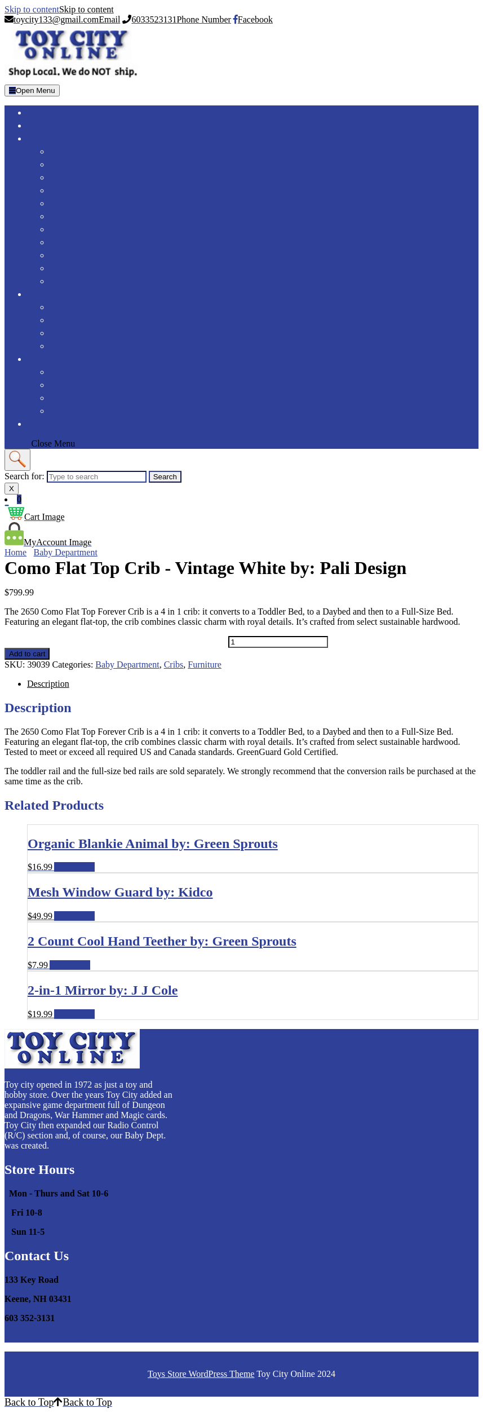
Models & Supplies (93, 410)
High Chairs (77, 215)
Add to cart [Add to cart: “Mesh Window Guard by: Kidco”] (74, 916)
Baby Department (66, 552)
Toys (38, 293)
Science (67, 345)
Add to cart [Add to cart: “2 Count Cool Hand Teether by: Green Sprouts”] (70, 965)
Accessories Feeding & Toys (114, 228)
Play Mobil (75, 319)
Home (41, 111)
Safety (64, 241)
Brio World (75, 332)
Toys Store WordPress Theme (201, 1374)
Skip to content (59, 9)
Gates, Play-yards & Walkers (115, 267)
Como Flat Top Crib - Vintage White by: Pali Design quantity (115, 641)
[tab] (32, 90)
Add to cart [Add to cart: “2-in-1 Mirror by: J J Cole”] (74, 1014)
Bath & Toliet (80, 254)
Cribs (174, 664)
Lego (61, 306)
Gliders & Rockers (92, 280)
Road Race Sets (85, 384)
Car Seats (71, 150)
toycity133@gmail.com (47, 1337)
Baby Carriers (81, 163)
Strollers (69, 176)
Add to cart (27, 654)
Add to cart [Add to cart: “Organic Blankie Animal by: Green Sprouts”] (74, 867)
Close (40, 443)
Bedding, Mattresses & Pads (114, 202)
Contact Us (52, 423)
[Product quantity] (278, 642)
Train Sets (72, 397)
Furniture (204, 664)
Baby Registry (59, 124)
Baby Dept (51, 137)
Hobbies (46, 358)
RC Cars (69, 371)
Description (48, 683)
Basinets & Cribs (88, 189)
